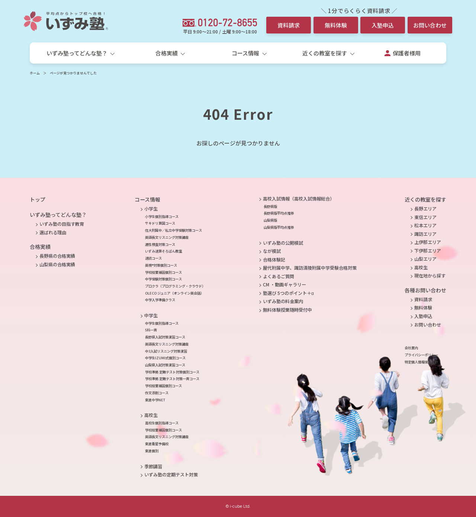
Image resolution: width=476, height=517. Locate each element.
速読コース (153, 258)
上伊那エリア (427, 242)
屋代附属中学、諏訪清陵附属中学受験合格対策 (310, 267)
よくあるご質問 (278, 276)
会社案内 (411, 347)
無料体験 (336, 25)
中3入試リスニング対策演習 (166, 351)
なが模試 (272, 251)
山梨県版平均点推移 (279, 227)
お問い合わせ (430, 25)
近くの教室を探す (425, 199)
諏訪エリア (425, 234)
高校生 (151, 415)
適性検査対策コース (160, 244)
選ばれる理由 (52, 232)
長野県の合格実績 (57, 256)
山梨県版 (270, 220)
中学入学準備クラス (160, 299)
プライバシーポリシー (421, 354)
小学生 (151, 208)
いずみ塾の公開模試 (283, 243)
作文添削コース (156, 392)
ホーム (35, 73)
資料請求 (288, 25)
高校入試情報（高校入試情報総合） (298, 198)
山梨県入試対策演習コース (165, 364)
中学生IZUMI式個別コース (165, 357)
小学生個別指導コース (161, 216)
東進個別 (151, 450)
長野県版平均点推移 (279, 213)
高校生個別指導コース (161, 423)
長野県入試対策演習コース (165, 337)
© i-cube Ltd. (238, 506)
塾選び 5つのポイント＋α (288, 293)
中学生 (151, 315)
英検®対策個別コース (161, 265)
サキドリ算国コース (160, 223)
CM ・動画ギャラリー (284, 284)
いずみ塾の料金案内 (283, 301)
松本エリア (425, 225)
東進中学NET (155, 399)
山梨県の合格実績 (57, 264)
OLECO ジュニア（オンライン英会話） (174, 293)
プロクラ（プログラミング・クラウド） (175, 286)
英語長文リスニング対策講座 (167, 237)
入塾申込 (383, 25)
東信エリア (425, 217)
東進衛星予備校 (156, 443)
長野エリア (425, 208)
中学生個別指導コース (161, 323)
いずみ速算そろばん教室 (163, 251)
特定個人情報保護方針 (421, 362)
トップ (37, 199)
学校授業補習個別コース (163, 272)
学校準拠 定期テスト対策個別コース (172, 372)
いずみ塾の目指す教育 (61, 224)
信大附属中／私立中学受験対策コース (173, 230)
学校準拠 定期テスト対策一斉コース (172, 378)
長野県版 (270, 206)
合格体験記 (274, 259)
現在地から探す (430, 275)
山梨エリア (425, 259)
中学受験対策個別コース (163, 279)
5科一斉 (151, 330)
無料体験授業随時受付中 (287, 309)
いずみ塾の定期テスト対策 (171, 474)
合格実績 (40, 246)
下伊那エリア (427, 250)
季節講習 (153, 466)
